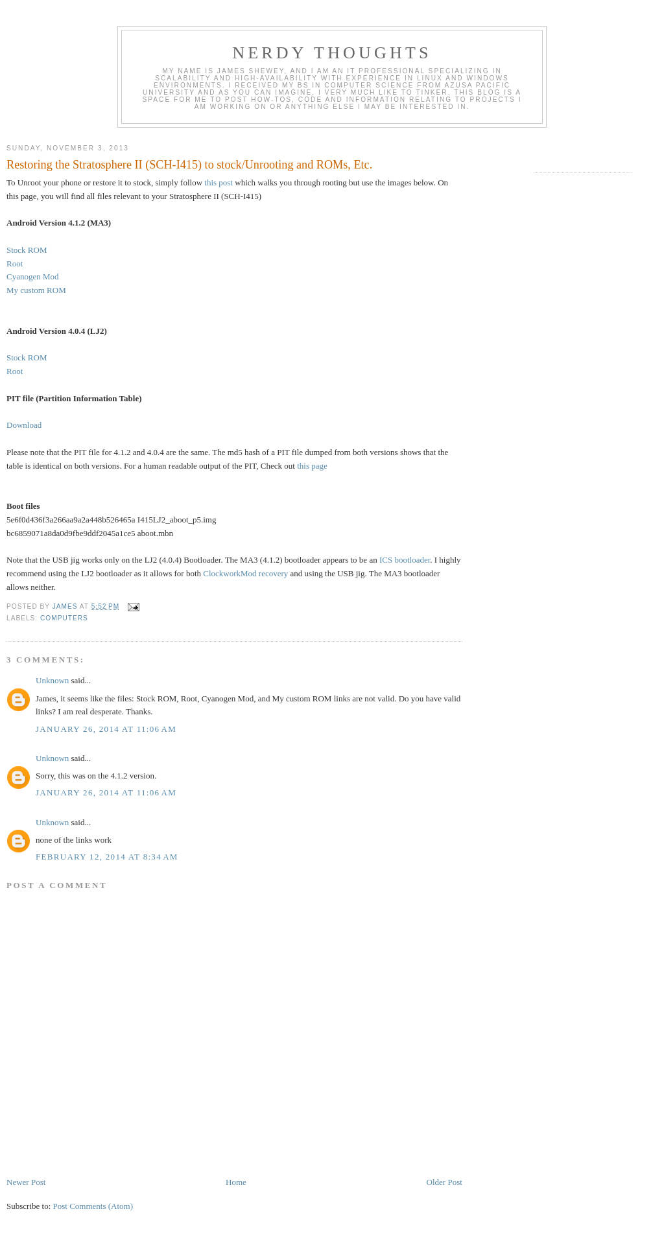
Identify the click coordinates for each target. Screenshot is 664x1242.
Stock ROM (26, 250)
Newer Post (25, 1182)
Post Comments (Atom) (93, 1206)
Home (236, 1182)
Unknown (52, 680)
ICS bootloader (404, 560)
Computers (64, 618)
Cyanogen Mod (32, 276)
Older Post (444, 1182)
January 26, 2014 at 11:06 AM (106, 729)
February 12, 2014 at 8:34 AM (107, 856)
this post (218, 182)
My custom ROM (36, 290)
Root (14, 263)
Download (24, 425)
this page (312, 466)
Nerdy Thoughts (332, 52)
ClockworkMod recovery (245, 573)
